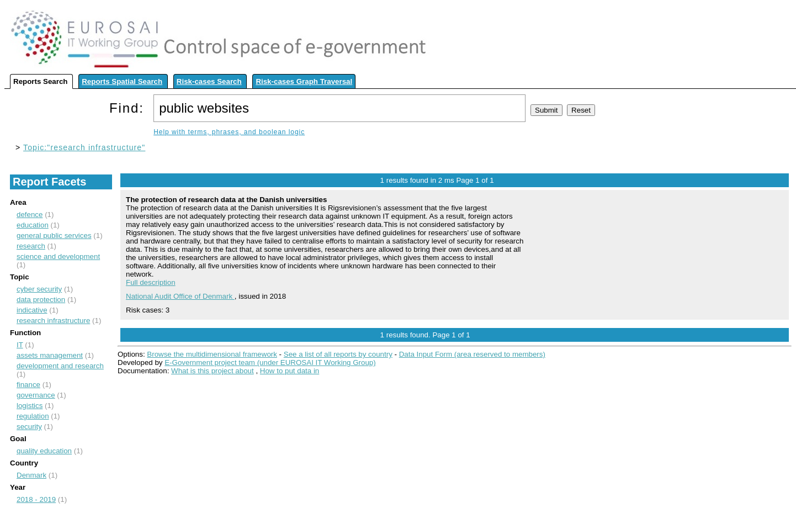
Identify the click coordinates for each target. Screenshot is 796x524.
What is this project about (212, 371)
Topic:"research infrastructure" (84, 147)
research (31, 246)
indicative (32, 310)
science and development (58, 256)
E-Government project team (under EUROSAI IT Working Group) (269, 362)
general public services (54, 235)
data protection (41, 299)
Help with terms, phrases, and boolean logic (229, 132)
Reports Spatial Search (122, 81)
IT (20, 345)
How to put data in (289, 371)
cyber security (39, 289)
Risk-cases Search (209, 81)
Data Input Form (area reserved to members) (472, 354)
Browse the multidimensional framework (212, 354)
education (33, 225)
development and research (60, 366)
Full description (151, 282)
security (29, 426)
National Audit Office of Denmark (180, 296)
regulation (33, 416)
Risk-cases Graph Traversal (304, 81)
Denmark (31, 475)
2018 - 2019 (36, 499)
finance (28, 384)
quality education (44, 451)
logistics (30, 405)
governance (36, 395)
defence (30, 214)
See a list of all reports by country (338, 354)
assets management (50, 355)
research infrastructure (53, 320)
